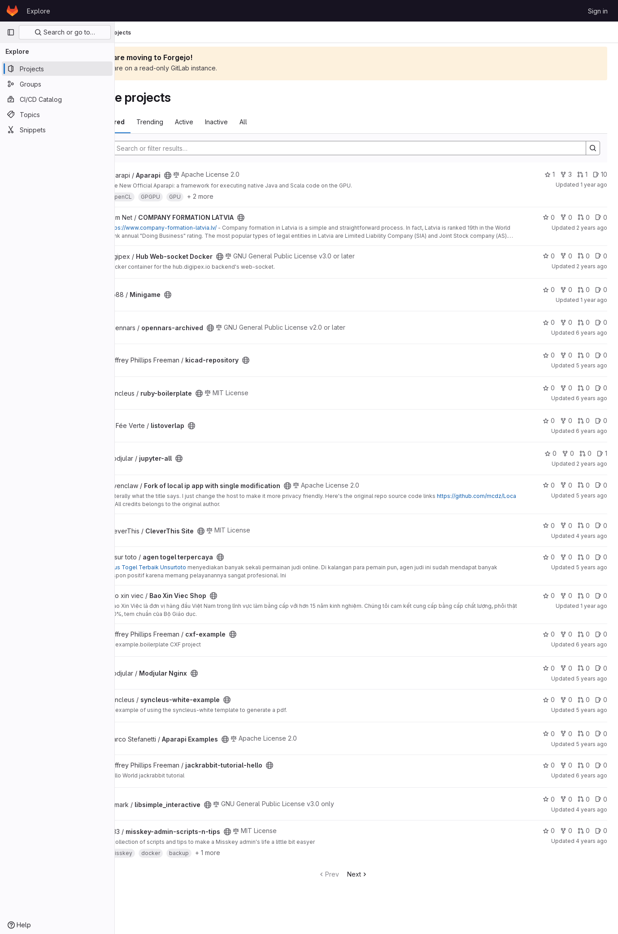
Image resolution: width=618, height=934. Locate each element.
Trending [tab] (196, 122)
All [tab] (290, 122)
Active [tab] (231, 122)
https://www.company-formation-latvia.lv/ (209, 227)
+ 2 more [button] (247, 196)
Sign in (598, 11)
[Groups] (57, 84)
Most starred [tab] (151, 122)
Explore (38, 11)
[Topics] (57, 114)
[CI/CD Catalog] (57, 99)
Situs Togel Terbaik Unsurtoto (193, 567)
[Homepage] (12, 11)
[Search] (368, 148)
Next (381, 874)
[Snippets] (57, 129)
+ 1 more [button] (254, 852)
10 (600, 174)
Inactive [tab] (263, 122)
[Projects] (57, 68)
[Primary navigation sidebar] (11, 32)
